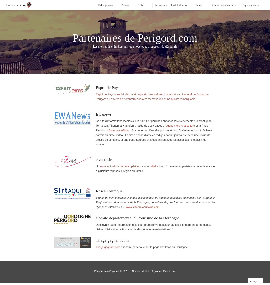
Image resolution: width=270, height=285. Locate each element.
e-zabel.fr (152, 166)
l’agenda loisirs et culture (180, 125)
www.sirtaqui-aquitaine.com (142, 207)
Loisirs (142, 5)
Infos (199, 5)
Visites (125, 5)
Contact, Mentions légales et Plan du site (154, 271)
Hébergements (105, 5)
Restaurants (161, 5)
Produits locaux (179, 5)
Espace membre (251, 5)
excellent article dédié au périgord (120, 166)
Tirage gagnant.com (108, 247)
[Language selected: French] (255, 281)
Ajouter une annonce (222, 5)
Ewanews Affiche (119, 130)
